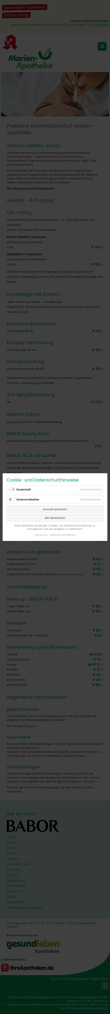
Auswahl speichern (55, 509)
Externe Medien (27, 500)
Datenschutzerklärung (62, 534)
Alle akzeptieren (55, 517)
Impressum (41, 534)
